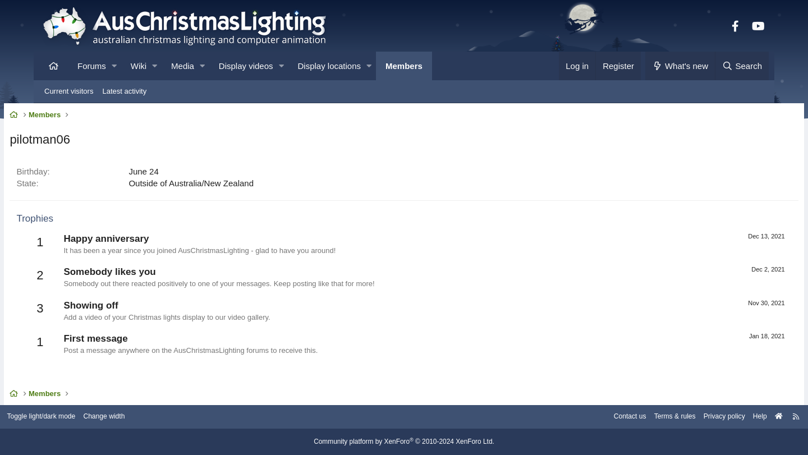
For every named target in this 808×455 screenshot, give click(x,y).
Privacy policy (683, 417)
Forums (91, 66)
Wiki (138, 66)
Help (721, 417)
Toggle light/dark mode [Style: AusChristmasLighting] (81, 417)
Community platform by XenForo (404, 442)
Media (182, 66)
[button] (114, 66)
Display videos (246, 66)
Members (404, 66)
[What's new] (680, 66)
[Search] (742, 66)
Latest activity (124, 91)
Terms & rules (630, 417)
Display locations (329, 66)
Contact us (582, 417)
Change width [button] (148, 417)
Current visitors (68, 91)
